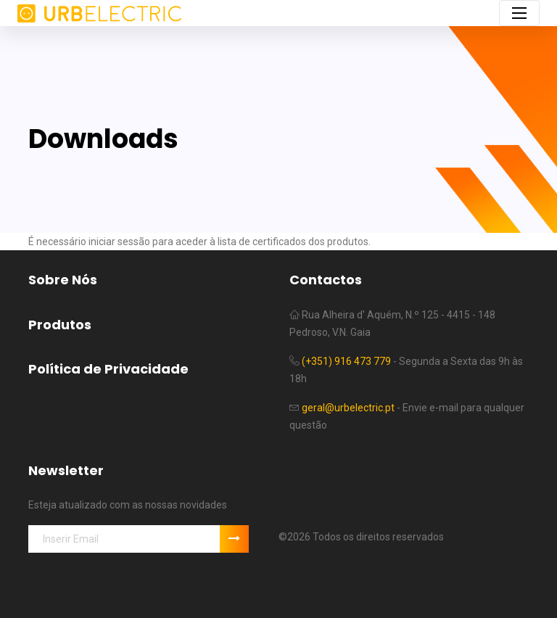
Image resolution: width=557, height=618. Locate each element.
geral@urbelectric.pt (348, 407)
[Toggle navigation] (519, 13)
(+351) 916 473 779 (346, 361)
